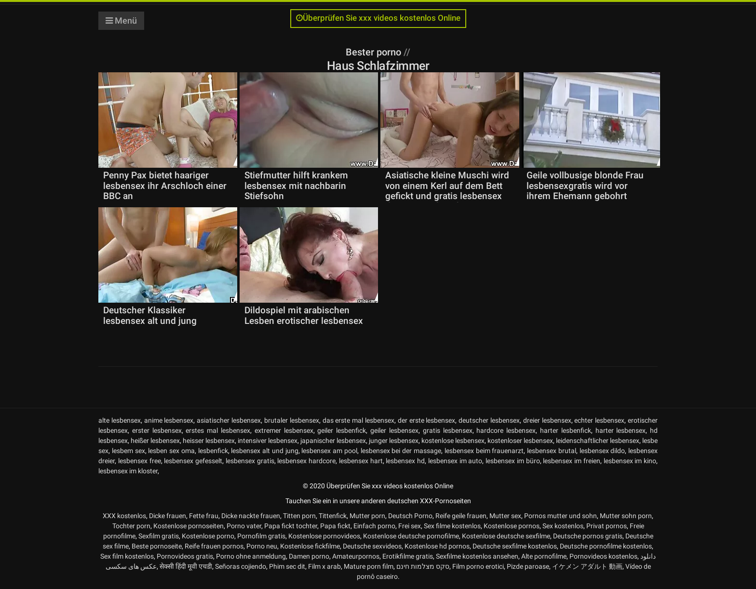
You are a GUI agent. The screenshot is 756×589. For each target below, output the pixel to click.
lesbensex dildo (602, 451)
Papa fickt (335, 526)
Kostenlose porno (208, 536)
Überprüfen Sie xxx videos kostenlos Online (378, 18)
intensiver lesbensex (267, 440)
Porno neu (261, 546)
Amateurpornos (355, 556)
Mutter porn (367, 516)
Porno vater (244, 526)
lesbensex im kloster (128, 471)
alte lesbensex (119, 420)
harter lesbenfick (565, 430)
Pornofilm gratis (261, 536)
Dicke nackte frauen (250, 516)
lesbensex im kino (630, 461)
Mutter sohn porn (626, 516)
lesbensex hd (405, 461)
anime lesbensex (169, 420)
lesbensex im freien (571, 461)
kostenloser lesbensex (520, 440)
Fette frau (203, 516)
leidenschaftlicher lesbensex (597, 440)
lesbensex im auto (455, 461)
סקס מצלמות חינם (422, 566)
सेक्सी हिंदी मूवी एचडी (186, 566)
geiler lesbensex (394, 430)
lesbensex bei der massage (401, 451)
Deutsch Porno (410, 516)
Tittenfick (333, 516)
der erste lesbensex (427, 420)
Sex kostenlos (562, 526)
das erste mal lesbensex (358, 420)
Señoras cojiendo (240, 566)
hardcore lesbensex (506, 430)
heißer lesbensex (155, 440)
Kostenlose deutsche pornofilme (411, 536)
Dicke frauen (167, 516)
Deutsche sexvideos (372, 546)
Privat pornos (606, 526)
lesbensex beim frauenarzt (484, 451)
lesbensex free (139, 461)
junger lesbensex (393, 440)
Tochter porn (131, 526)
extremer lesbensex (284, 430)
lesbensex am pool (329, 451)
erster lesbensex (157, 430)
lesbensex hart (361, 461)
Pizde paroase (528, 566)
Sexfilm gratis (158, 536)
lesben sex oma (171, 451)
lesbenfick (213, 451)
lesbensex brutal (551, 451)
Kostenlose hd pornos (437, 546)
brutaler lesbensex (291, 420)
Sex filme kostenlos (452, 526)
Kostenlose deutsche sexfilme (506, 536)
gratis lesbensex (447, 430)
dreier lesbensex (547, 420)
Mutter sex (505, 516)
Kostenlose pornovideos (324, 536)
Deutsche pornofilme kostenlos (606, 546)
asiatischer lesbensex (229, 420)
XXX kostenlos (124, 516)
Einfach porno (374, 526)
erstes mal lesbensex (218, 430)
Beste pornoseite (157, 546)
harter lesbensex (620, 430)
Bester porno (375, 52)
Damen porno (309, 556)
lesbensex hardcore (306, 461)
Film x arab (324, 566)
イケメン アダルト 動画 (587, 566)
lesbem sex (128, 451)
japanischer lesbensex (333, 440)
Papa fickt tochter (290, 526)
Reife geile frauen (460, 516)
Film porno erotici (478, 566)
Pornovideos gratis (185, 556)
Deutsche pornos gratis (587, 536)
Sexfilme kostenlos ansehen (477, 556)
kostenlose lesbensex (453, 440)
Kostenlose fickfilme (310, 546)
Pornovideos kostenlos (603, 556)
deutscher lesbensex (489, 420)
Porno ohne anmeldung (251, 556)
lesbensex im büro (513, 461)
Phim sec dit (287, 566)
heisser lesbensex (209, 440)
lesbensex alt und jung (264, 451)
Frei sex (409, 526)
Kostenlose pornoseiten (188, 526)
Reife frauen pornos (214, 546)
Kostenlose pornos (512, 526)
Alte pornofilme (544, 556)
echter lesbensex (599, 420)
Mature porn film (368, 566)
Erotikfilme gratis (407, 556)
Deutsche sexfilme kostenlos (514, 546)
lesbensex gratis (250, 461)
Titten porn (299, 516)
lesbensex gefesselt (193, 461)
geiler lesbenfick (341, 430)
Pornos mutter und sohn (560, 516)
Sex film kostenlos (127, 556)
